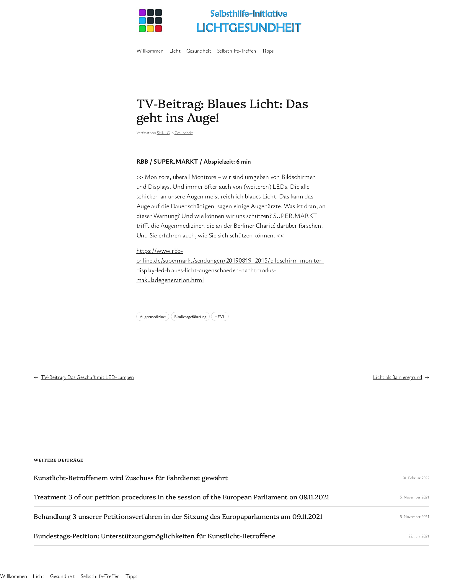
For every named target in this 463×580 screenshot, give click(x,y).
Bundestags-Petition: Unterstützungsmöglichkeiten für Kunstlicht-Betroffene (154, 536)
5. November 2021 (414, 497)
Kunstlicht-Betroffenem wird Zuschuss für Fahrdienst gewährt (131, 477)
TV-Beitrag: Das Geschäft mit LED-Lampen (87, 376)
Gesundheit (184, 132)
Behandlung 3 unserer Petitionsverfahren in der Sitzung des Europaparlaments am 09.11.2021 (178, 516)
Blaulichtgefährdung (190, 316)
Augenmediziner (153, 316)
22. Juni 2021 (418, 536)
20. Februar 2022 (415, 477)
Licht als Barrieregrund (397, 376)
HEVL (219, 316)
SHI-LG (163, 132)
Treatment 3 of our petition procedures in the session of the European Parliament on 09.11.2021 (181, 497)
